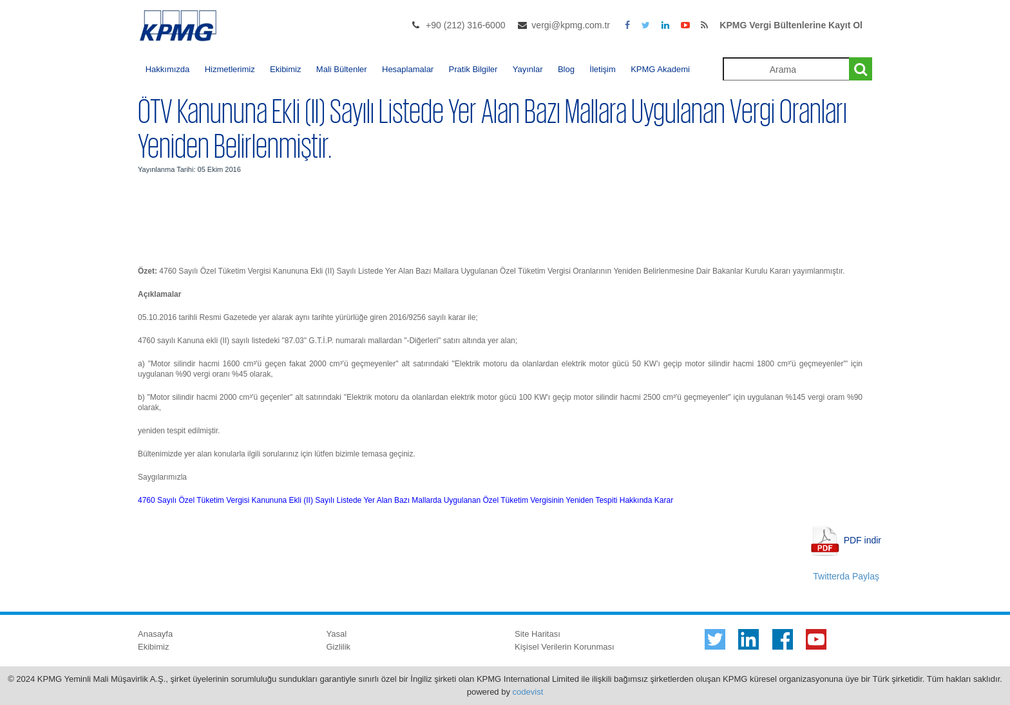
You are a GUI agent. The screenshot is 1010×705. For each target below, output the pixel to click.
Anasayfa (155, 634)
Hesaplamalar (408, 69)
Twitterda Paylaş (846, 576)
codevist (528, 692)
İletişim (602, 69)
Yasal (337, 634)
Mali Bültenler (341, 69)
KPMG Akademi (660, 69)
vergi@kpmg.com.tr (570, 25)
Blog (566, 69)
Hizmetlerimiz (230, 69)
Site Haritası (537, 634)
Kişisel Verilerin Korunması (565, 647)
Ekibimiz (285, 69)
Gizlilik (339, 647)
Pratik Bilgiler (473, 69)
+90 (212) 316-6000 (465, 25)
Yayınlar (528, 69)
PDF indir (862, 539)
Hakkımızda (168, 69)
